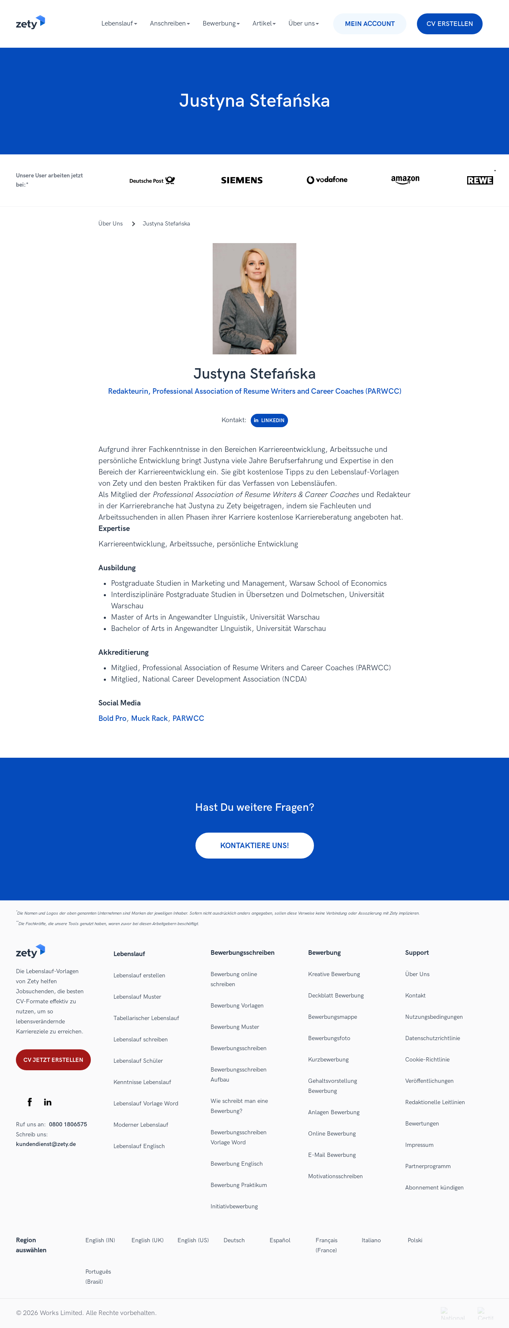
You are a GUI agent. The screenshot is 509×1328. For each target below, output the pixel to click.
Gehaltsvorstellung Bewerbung (332, 1086)
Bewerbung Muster (235, 1027)
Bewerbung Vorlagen (237, 1005)
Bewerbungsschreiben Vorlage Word (239, 1137)
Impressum (419, 1145)
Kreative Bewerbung (334, 974)
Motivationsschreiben (335, 1176)
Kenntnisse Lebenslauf (142, 1082)
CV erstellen (450, 24)
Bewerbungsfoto (329, 1038)
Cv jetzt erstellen (53, 1060)
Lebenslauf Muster (137, 996)
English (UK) (147, 1240)
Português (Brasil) (98, 1276)
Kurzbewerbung (328, 1059)
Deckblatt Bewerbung (336, 995)
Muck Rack (149, 718)
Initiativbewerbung (234, 1206)
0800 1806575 (68, 1124)
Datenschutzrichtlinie (432, 1038)
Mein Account (370, 24)
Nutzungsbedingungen (434, 1016)
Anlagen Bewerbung (334, 1112)
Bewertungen (422, 1123)
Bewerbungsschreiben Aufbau (239, 1074)
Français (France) (326, 1245)
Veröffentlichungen (429, 1080)
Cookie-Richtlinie (427, 1059)
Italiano (371, 1240)
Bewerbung (219, 24)
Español (280, 1240)
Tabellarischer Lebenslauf (146, 1018)
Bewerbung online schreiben (234, 979)
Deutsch (234, 1240)
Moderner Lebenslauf (140, 1124)
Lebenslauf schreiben (140, 1039)
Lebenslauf (117, 24)
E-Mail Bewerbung (332, 1155)
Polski (415, 1240)
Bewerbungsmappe (332, 1016)
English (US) (193, 1240)
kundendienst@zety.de (46, 1144)
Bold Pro (112, 718)
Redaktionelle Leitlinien (435, 1102)
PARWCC (188, 718)
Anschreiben (168, 24)
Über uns (301, 24)
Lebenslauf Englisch (139, 1146)
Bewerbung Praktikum (239, 1185)
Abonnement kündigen (434, 1187)
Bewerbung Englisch (237, 1163)
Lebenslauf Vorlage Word (145, 1103)
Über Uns (417, 974)
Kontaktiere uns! (254, 845)
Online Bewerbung (332, 1133)
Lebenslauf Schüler (138, 1060)
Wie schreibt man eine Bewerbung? (239, 1106)
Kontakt (415, 995)
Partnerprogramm (428, 1166)
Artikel (262, 24)
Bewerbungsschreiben (239, 1048)
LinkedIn (269, 421)
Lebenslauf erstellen (139, 975)
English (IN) (100, 1240)
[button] (254, 180)
